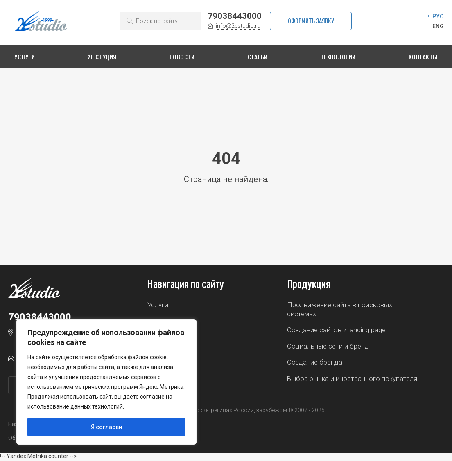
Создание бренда (314, 363)
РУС (437, 16)
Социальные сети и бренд (328, 347)
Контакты (423, 57)
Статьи (258, 57)
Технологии (338, 57)
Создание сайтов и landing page (336, 330)
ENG (438, 26)
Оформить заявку (311, 21)
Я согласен (106, 427)
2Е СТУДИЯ (102, 57)
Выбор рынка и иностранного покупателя (352, 380)
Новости (182, 57)
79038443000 (235, 16)
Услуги (24, 57)
